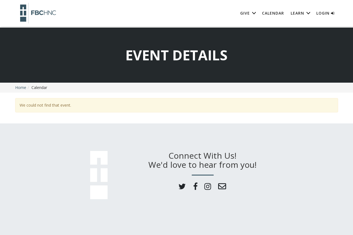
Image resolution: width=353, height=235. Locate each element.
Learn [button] (297, 13)
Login (325, 13)
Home (20, 87)
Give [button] (245, 13)
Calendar (273, 13)
